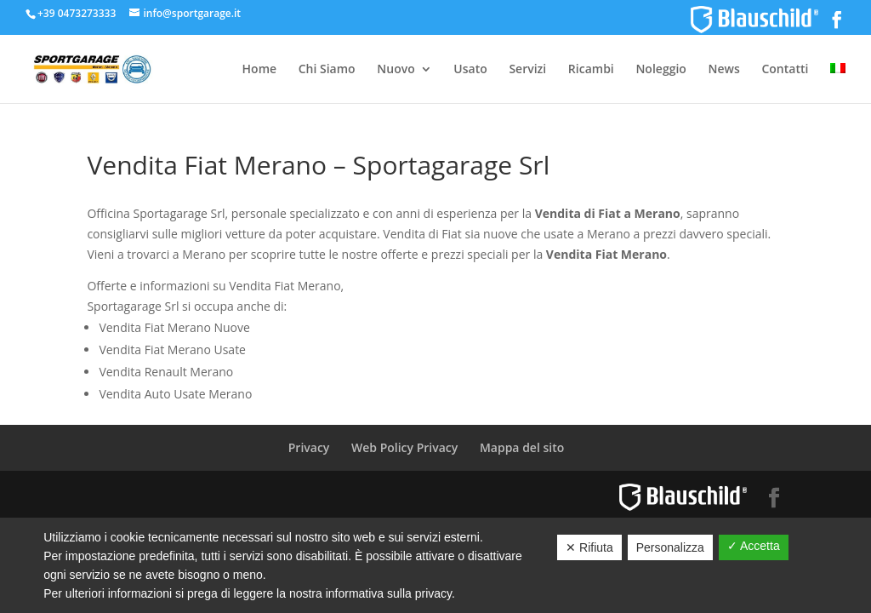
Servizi (527, 70)
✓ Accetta (753, 546)
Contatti (784, 70)
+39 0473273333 (76, 13)
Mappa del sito (522, 447)
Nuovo (395, 70)
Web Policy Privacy (404, 447)
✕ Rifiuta (589, 547)
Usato (470, 70)
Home (259, 70)
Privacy (309, 447)
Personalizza (670, 547)
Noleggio (660, 70)
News (724, 70)
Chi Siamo (327, 70)
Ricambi (591, 70)
